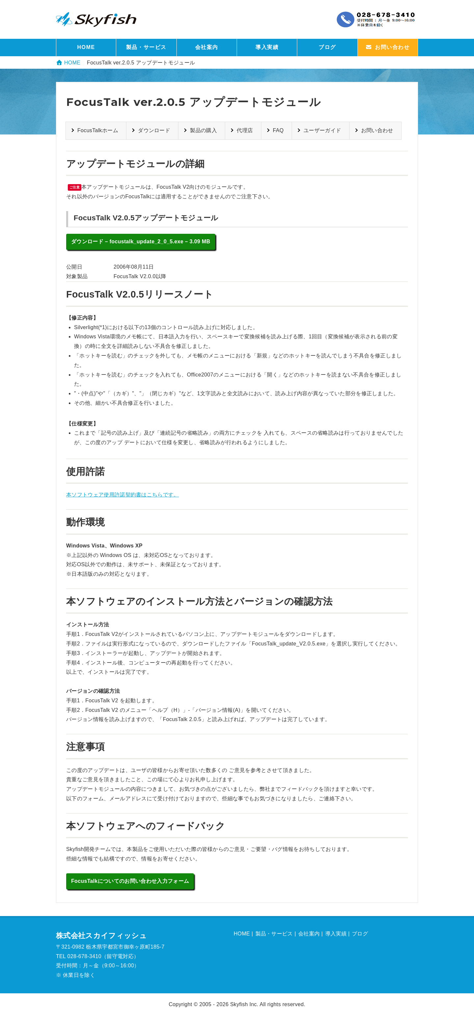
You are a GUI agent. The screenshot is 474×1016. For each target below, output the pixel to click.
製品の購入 (203, 130)
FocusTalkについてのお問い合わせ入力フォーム (130, 881)
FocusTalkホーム (97, 130)
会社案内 (206, 47)
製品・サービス (146, 47)
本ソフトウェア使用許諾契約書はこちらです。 (122, 494)
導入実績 (266, 47)
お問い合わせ (377, 130)
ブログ (327, 47)
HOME (86, 47)
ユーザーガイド (322, 130)
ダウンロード (154, 130)
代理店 (245, 130)
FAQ (278, 130)
